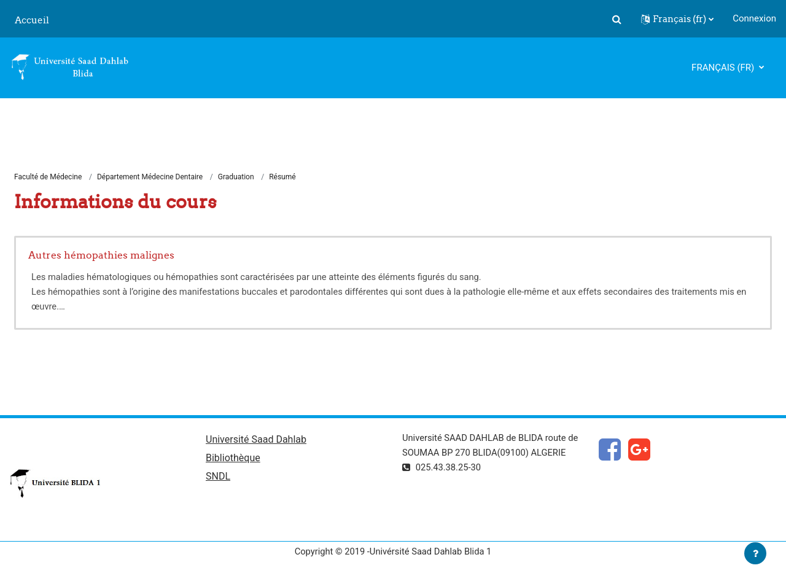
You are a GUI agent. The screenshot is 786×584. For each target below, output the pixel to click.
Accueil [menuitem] (32, 20)
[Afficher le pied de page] (755, 553)
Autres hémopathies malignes (101, 255)
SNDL (218, 477)
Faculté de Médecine (48, 177)
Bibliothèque (233, 459)
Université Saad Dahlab (256, 440)
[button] (616, 19)
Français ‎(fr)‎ (724, 67)
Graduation (236, 177)
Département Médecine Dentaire (150, 177)
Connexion (754, 18)
